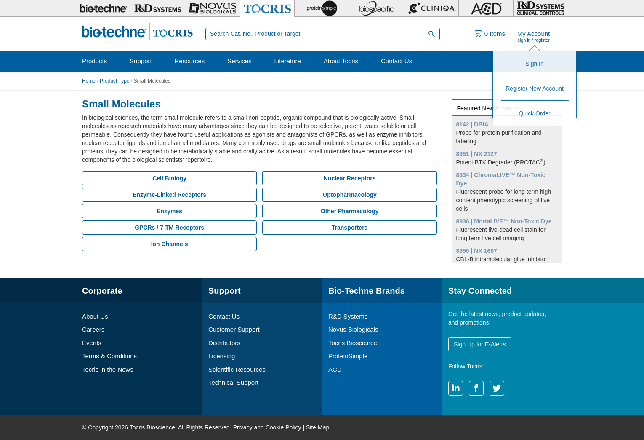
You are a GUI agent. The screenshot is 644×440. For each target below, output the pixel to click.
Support (141, 60)
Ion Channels (169, 244)
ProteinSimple (347, 356)
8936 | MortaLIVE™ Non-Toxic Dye (504, 221)
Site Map (317, 427)
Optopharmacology (349, 194)
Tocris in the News (107, 369)
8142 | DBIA (472, 124)
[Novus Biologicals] (212, 8)
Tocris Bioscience (352, 342)
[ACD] (486, 8)
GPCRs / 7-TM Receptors (169, 227)
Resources (190, 60)
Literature (287, 60)
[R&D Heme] (541, 8)
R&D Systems (347, 316)
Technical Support (233, 382)
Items (494, 33)
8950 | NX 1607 (476, 250)
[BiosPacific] (376, 8)
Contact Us (396, 60)
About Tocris (341, 60)
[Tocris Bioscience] (267, 8)
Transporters (350, 227)
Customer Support (234, 329)
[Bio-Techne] (103, 8)
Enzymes (169, 211)
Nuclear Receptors (350, 178)
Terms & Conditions (109, 356)
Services (239, 60)
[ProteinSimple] (322, 8)
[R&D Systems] (157, 8)
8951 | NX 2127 (476, 153)
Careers (93, 329)
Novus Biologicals (353, 329)
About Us (95, 316)
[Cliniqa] (431, 8)
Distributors (224, 342)
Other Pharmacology (350, 211)
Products (94, 60)
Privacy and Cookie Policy (267, 427)
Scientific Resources (237, 369)
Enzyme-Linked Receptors (169, 194)
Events (91, 342)
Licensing (221, 356)
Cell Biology (169, 178)
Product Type (115, 81)
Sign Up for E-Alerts (480, 344)
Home (89, 81)
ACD (335, 369)
